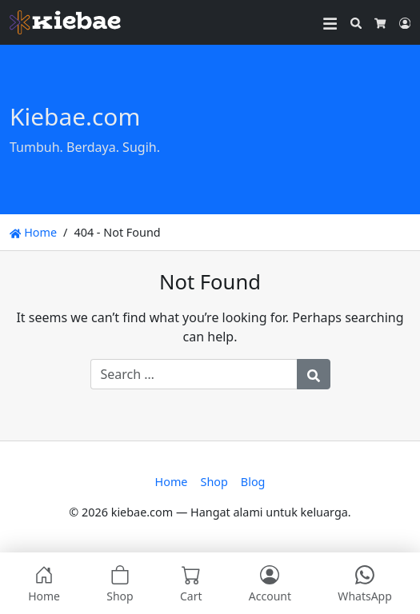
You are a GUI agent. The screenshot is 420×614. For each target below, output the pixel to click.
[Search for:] (194, 374)
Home (33, 232)
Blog (253, 481)
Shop (213, 481)
